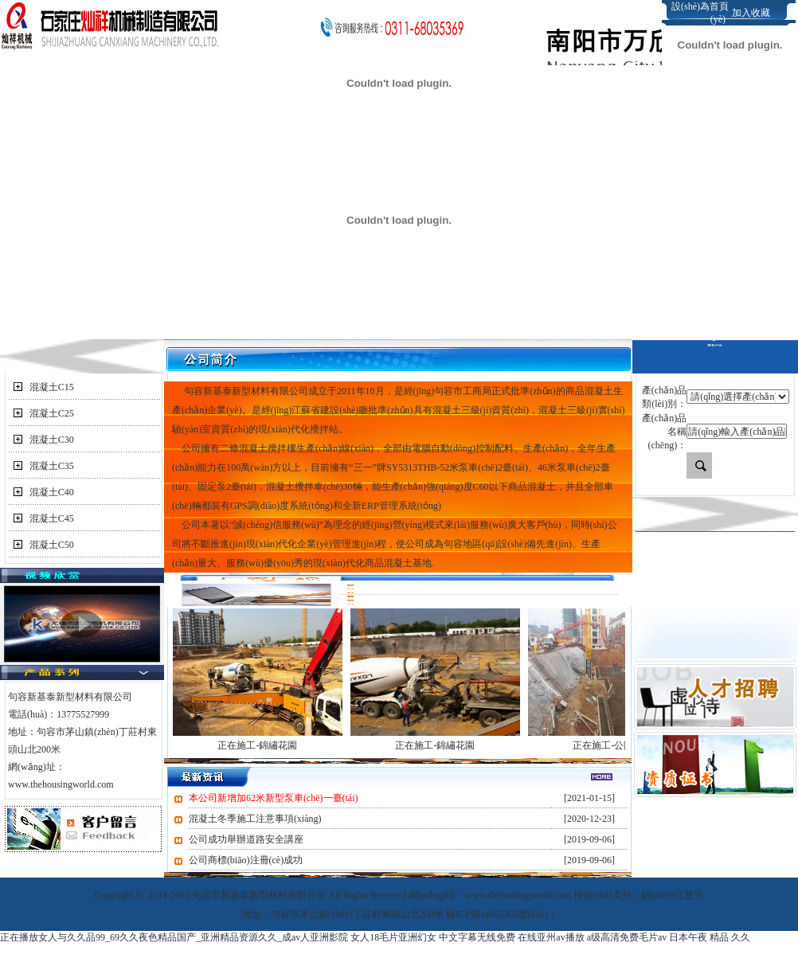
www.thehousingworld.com (61, 784)
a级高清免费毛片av (627, 937)
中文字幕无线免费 (477, 937)
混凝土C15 (51, 387)
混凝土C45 (51, 518)
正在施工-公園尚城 (612, 745)
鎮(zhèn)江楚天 (672, 895)
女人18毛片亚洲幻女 (393, 937)
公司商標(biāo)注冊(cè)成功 (246, 860)
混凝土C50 (51, 544)
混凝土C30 (51, 439)
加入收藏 (751, 12)
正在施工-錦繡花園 (257, 745)
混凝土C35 (51, 465)
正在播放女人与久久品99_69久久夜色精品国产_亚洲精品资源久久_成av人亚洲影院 (174, 937)
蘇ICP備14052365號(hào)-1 (501, 914)
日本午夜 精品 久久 (709, 937)
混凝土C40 (51, 492)
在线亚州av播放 (551, 937)
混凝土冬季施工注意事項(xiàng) (255, 818)
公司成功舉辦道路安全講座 (246, 839)
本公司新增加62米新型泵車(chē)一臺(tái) (273, 798)
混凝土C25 (51, 413)
